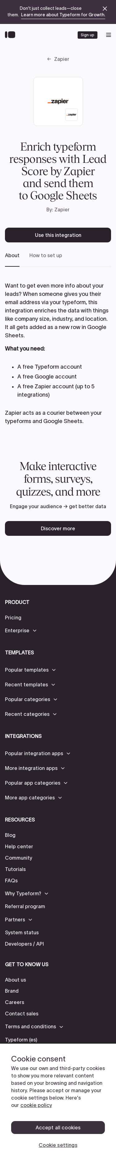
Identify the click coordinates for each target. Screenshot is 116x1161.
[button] (21, 630)
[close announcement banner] (105, 8)
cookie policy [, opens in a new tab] (36, 1105)
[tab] (12, 259)
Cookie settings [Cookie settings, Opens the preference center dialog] (58, 1145)
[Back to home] (11, 35)
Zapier (61, 59)
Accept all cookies (58, 1127)
